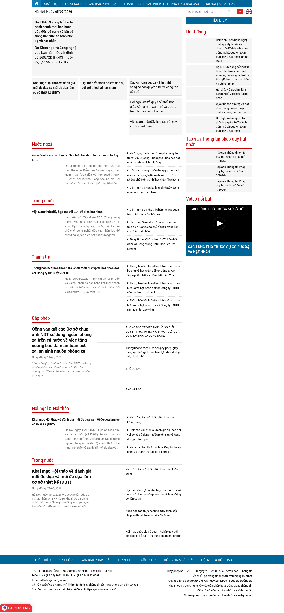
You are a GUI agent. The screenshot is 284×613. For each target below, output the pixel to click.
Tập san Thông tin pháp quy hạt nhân (216, 141)
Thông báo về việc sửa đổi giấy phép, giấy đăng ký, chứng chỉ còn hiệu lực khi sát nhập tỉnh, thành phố (153, 352)
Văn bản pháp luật (103, 4)
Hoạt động (74, 4)
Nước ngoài (43, 144)
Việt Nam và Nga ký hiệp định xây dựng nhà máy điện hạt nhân (153, 190)
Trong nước (43, 200)
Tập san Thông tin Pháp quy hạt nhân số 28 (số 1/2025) (230, 156)
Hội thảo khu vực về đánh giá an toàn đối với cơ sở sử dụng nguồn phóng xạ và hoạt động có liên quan (154, 434)
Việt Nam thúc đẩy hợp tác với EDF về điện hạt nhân (153, 123)
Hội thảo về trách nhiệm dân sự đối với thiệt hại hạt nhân (103, 85)
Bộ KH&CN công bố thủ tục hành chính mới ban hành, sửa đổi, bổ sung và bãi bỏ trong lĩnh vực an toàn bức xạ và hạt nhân (232, 75)
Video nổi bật (198, 199)
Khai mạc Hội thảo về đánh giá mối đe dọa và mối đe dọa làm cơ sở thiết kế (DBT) (54, 88)
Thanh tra (132, 4)
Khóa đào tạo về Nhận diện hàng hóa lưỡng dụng (151, 419)
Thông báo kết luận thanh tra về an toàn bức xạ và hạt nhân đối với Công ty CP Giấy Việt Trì (75, 270)
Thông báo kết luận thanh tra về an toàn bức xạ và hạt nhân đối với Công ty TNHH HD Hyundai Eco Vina (153, 305)
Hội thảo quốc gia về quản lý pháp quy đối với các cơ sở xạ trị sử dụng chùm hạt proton (153, 533)
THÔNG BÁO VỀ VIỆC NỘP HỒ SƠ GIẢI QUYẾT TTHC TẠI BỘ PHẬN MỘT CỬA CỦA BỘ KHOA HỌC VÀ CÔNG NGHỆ (152, 331)
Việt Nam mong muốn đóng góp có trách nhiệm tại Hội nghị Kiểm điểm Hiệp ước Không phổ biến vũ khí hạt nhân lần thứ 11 (153, 175)
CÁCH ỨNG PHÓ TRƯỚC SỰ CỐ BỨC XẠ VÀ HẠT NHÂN (218, 249)
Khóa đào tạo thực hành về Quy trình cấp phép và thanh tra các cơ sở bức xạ (154, 449)
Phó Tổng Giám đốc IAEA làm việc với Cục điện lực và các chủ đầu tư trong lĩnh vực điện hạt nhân (152, 226)
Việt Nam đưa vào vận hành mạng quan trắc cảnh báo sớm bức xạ (153, 212)
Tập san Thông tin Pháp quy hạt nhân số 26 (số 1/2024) (230, 185)
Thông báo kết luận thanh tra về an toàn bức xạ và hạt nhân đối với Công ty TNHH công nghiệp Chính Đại (153, 287)
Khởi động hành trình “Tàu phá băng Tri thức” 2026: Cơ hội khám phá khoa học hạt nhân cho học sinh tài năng (153, 157)
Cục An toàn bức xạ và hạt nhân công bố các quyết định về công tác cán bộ (154, 87)
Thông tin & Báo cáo (183, 4)
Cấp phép (153, 4)
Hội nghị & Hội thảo (220, 4)
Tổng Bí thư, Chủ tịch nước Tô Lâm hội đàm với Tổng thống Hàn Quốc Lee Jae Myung (152, 244)
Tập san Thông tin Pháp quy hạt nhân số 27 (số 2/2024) (230, 171)
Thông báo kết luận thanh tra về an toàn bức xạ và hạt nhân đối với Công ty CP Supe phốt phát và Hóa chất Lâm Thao (153, 270)
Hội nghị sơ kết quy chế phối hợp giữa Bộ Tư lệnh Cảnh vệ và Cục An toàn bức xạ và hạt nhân (153, 106)
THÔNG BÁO (133, 369)
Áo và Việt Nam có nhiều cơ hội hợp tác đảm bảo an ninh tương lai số (75, 157)
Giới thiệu (51, 4)
